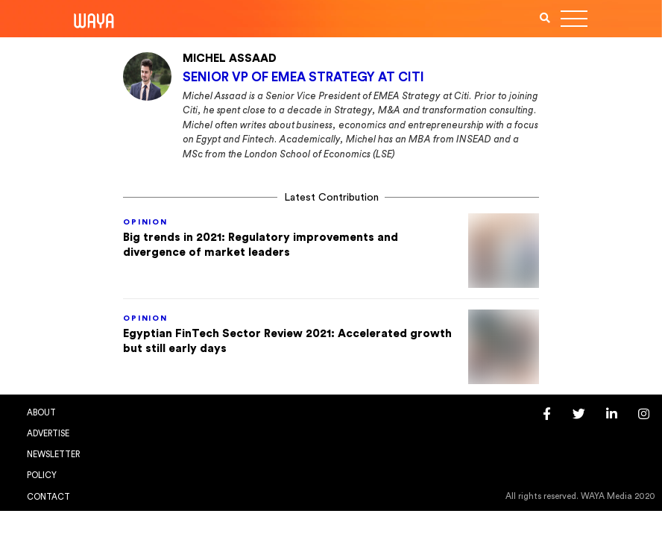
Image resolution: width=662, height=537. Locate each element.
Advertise (48, 434)
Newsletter (53, 454)
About (41, 413)
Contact (48, 497)
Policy (42, 475)
